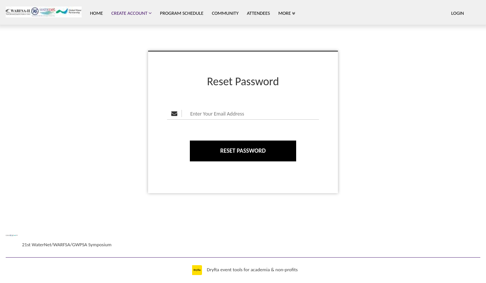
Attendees (258, 13)
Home (96, 13)
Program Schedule (182, 13)
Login (457, 13)
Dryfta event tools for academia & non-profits (252, 269)
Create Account (131, 13)
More (286, 13)
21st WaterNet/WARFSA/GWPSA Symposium (67, 244)
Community (225, 13)
